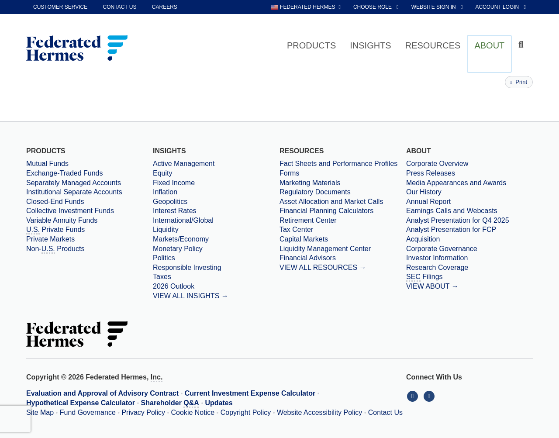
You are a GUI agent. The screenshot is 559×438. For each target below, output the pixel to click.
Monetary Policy (178, 248)
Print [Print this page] (519, 82)
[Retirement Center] (343, 220)
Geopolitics (170, 201)
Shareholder (170, 403)
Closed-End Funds (55, 201)
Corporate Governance (441, 248)
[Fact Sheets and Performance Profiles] (343, 164)
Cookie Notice (193, 412)
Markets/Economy (181, 239)
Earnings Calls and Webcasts (451, 210)
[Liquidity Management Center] (343, 249)
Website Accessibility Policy (319, 412)
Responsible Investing (187, 267)
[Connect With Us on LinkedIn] (414, 396)
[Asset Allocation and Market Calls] (343, 202)
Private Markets (50, 239)
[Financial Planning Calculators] (343, 211)
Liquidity (166, 229)
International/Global (183, 220)
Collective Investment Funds (70, 210)
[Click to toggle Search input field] (522, 44)
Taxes (162, 276)
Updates (219, 403)
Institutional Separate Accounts (74, 192)
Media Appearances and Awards (456, 182)
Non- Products (55, 249)
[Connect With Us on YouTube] (430, 396)
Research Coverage (437, 267)
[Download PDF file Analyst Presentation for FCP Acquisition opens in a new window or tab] (469, 234)
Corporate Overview (437, 163)
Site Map (40, 412)
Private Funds (55, 230)
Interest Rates (175, 210)
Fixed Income (174, 182)
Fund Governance (88, 412)
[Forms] (343, 173)
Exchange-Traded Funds (64, 173)
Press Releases (430, 173)
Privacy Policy (143, 412)
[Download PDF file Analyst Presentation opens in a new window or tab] (469, 220)
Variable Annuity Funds (61, 220)
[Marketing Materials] (343, 183)
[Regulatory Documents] (343, 192)
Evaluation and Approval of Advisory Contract (102, 393)
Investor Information (437, 258)
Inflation (165, 192)
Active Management (183, 163)
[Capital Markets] (343, 239)
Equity (162, 173)
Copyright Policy (246, 412)
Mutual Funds (47, 163)
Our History (424, 192)
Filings (424, 277)
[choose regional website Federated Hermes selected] (306, 7)
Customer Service (60, 7)
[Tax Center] (343, 230)
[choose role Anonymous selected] (377, 7)
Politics (164, 258)
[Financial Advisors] (343, 258)
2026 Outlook (173, 286)
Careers (164, 7)
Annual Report (428, 201)
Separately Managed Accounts (73, 182)
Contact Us (385, 412)
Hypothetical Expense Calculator (80, 403)
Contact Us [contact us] (120, 7)
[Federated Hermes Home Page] (77, 48)
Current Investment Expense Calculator (250, 393)
